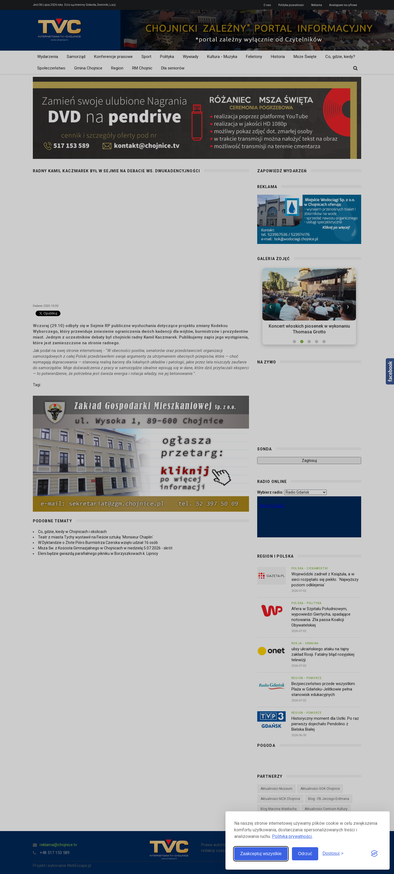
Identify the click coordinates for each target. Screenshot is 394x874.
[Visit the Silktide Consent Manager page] (374, 853)
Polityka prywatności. (292, 836)
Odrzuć (305, 853)
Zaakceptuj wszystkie (261, 853)
